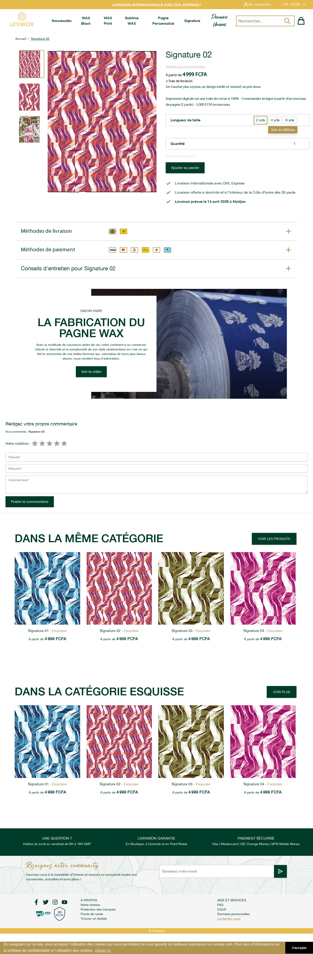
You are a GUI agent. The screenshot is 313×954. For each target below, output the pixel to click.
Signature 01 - (47, 631)
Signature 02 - (119, 631)
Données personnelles (233, 914)
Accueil (20, 39)
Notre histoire (90, 905)
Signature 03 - (191, 631)
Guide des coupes (180, 156)
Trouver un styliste (94, 918)
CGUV (221, 909)
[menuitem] (62, 21)
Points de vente (92, 914)
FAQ (220, 905)
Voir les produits (274, 539)
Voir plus (281, 692)
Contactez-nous (228, 918)
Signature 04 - (262, 631)
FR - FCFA (295, 4)
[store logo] (21, 19)
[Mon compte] (260, 4)
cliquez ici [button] (103, 950)
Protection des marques (98, 909)
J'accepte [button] (299, 948)
